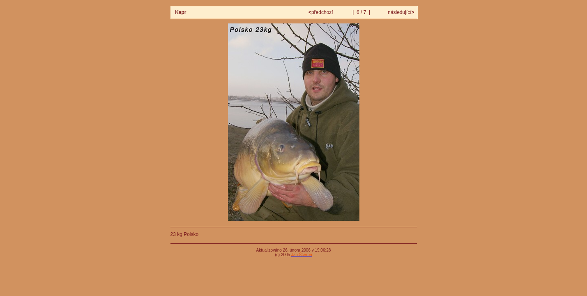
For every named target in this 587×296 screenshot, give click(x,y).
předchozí (321, 12)
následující (400, 12)
